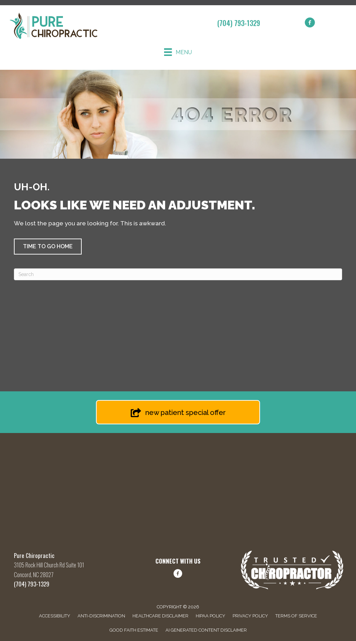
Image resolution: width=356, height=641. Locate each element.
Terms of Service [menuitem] (296, 615)
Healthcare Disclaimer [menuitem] (160, 615)
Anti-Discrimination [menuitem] (101, 615)
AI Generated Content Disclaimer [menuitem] (206, 630)
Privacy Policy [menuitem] (250, 615)
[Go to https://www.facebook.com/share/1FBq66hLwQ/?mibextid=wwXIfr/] (178, 574)
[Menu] (178, 52)
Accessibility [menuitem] (54, 615)
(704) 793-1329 (238, 23)
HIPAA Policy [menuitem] (210, 615)
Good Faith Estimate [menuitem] (134, 630)
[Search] (178, 274)
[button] (48, 247)
